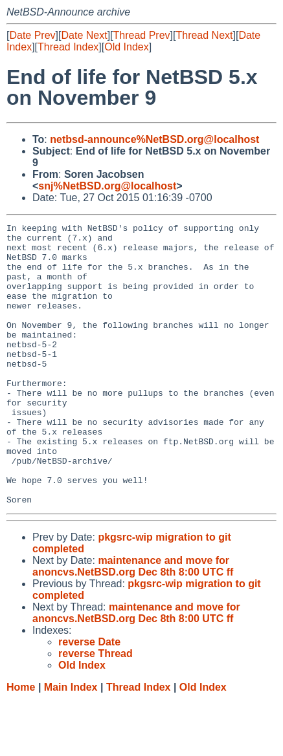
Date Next (84, 35)
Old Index (126, 46)
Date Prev (32, 35)
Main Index (71, 743)
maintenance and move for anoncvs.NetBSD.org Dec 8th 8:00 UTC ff (132, 622)
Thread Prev (141, 35)
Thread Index (68, 46)
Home (20, 743)
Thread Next (203, 35)
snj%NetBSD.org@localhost (107, 185)
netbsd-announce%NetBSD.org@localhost (154, 139)
